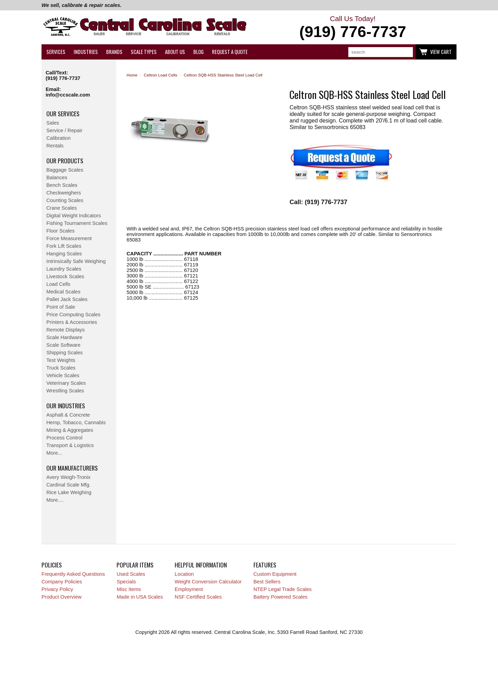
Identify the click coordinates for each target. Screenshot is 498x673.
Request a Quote (230, 51)
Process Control (64, 437)
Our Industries (65, 405)
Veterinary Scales (66, 383)
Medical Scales (63, 291)
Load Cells (58, 284)
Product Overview (62, 597)
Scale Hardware (64, 337)
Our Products (64, 160)
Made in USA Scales (140, 597)
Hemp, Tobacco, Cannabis (76, 422)
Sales (52, 123)
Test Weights (60, 360)
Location (184, 574)
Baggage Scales (64, 170)
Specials (126, 581)
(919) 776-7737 (63, 78)
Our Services (63, 113)
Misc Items (129, 589)
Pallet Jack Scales (66, 299)
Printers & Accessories (71, 322)
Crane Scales (61, 208)
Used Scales (131, 574)
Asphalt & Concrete (68, 415)
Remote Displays (65, 330)
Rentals (55, 145)
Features (264, 564)
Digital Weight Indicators (73, 215)
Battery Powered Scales (280, 597)
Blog (198, 51)
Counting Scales (64, 200)
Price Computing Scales (73, 314)
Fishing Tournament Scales (77, 223)
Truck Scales (60, 368)
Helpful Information (201, 564)
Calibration (58, 138)
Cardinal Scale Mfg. (68, 485)
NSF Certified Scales (198, 597)
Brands (114, 51)
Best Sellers (266, 581)
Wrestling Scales (65, 390)
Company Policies (62, 581)
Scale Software (63, 345)
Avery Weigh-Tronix (68, 477)
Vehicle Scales (62, 375)
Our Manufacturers (72, 467)
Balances (56, 177)
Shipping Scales (64, 352)
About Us (175, 51)
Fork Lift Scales (63, 246)
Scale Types (144, 51)
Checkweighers (63, 192)
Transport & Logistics (70, 445)
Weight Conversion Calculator (208, 581)
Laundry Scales (63, 269)
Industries (86, 51)
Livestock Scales (65, 276)
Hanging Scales (64, 253)
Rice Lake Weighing (68, 492)
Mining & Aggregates (69, 430)
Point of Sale (60, 307)
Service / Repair (64, 130)
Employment (189, 589)
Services (55, 51)
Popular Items (135, 564)
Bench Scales (61, 185)
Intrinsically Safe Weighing (76, 261)
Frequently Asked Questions (73, 574)
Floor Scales (60, 231)
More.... (55, 500)
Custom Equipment (275, 574)
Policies (52, 564)
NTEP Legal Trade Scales (282, 589)
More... (54, 453)
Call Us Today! (352, 28)
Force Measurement (69, 238)
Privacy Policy (57, 589)
